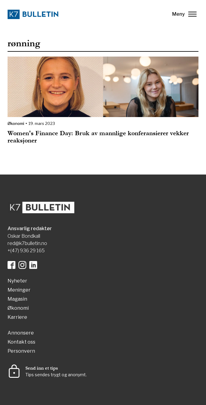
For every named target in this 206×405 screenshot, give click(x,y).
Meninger (19, 290)
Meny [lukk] (184, 14)
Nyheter (17, 281)
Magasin (17, 299)
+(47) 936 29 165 (26, 250)
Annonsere (21, 333)
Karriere (17, 317)
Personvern (21, 351)
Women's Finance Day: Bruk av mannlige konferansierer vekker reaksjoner (98, 136)
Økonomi (16, 123)
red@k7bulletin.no (27, 243)
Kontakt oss (21, 342)
